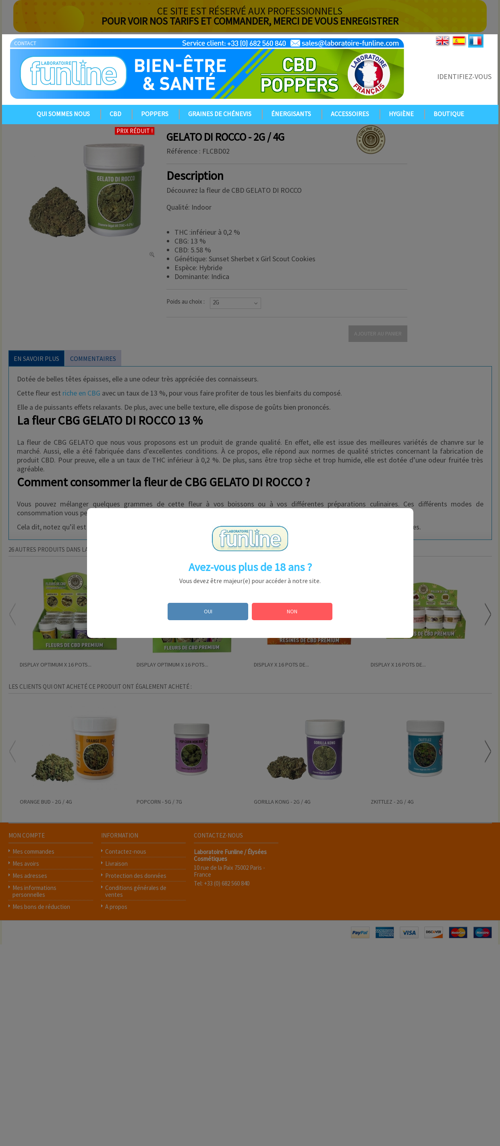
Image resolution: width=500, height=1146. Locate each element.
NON (292, 611)
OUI (208, 611)
